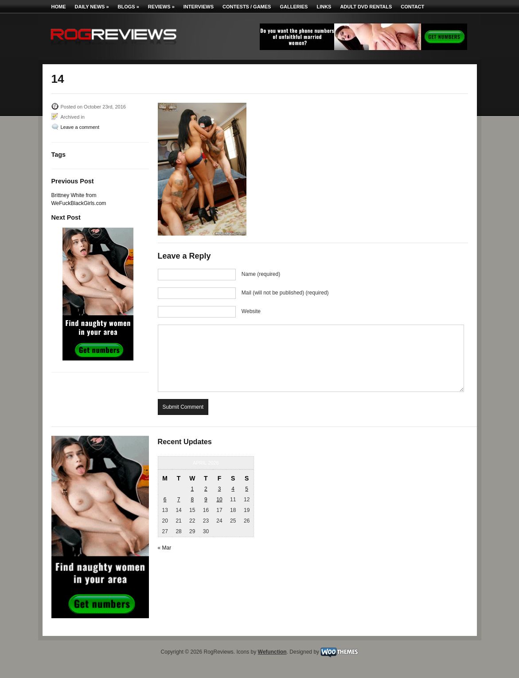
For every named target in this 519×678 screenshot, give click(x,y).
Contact (412, 6)
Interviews (198, 6)
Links (323, 6)
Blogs (128, 6)
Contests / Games (246, 6)
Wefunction (272, 652)
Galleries (294, 6)
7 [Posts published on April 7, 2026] (178, 499)
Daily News (92, 6)
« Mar (165, 548)
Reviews (161, 6)
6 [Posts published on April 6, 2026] (165, 499)
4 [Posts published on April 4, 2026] (232, 489)
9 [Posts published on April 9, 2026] (205, 499)
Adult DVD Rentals (366, 6)
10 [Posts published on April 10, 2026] (219, 499)
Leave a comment (80, 127)
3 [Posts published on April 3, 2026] (219, 489)
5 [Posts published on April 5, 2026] (246, 489)
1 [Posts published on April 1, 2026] (192, 489)
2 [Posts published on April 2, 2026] (205, 489)
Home (58, 6)
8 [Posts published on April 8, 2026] (192, 499)
